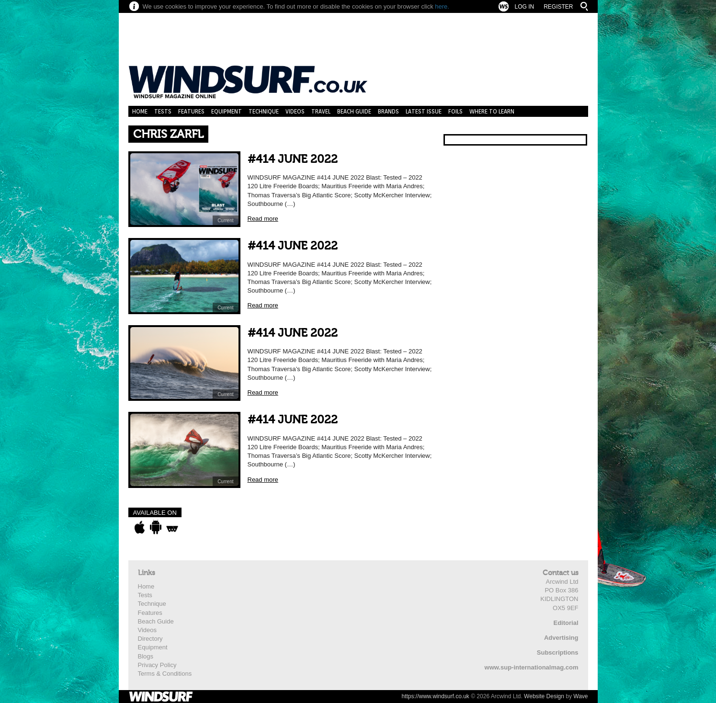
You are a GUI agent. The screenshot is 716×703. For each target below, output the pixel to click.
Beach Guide (354, 111)
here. (442, 6)
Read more (263, 218)
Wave (580, 696)
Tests (162, 111)
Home (140, 111)
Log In (524, 6)
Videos (295, 111)
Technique (264, 111)
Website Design (544, 696)
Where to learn (491, 111)
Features (191, 111)
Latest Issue (424, 111)
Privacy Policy (157, 665)
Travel (320, 111)
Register (558, 6)
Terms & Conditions (165, 673)
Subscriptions (558, 652)
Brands (388, 111)
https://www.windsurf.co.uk (435, 696)
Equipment (226, 111)
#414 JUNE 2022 (293, 159)
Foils (455, 111)
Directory (150, 638)
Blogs (146, 656)
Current (225, 220)
